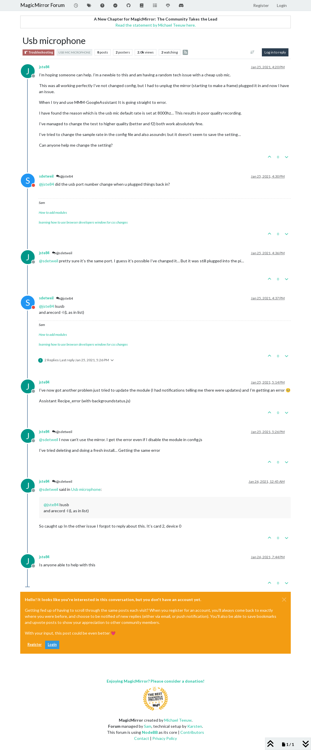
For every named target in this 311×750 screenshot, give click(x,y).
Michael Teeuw (178, 720)
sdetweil (46, 176)
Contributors (192, 732)
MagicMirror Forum (42, 5)
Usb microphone (86, 489)
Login (52, 644)
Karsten (194, 726)
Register (34, 644)
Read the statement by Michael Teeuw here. (155, 25)
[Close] (284, 599)
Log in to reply (275, 52)
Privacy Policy (164, 738)
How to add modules (53, 212)
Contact (141, 738)
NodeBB (150, 732)
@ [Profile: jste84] (46, 184)
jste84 (44, 67)
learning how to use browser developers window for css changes (83, 222)
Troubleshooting (38, 52)
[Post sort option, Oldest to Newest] (252, 52)
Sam (147, 726)
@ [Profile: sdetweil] (48, 260)
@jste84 (64, 176)
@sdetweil (62, 253)
